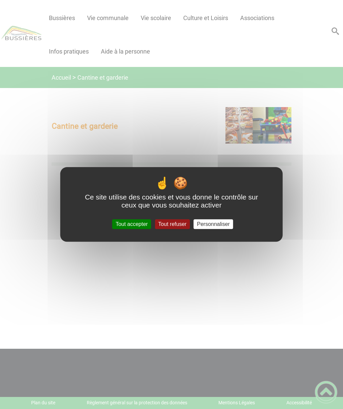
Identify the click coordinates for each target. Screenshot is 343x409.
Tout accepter (132, 224)
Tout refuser (172, 224)
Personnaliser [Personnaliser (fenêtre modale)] (213, 224)
